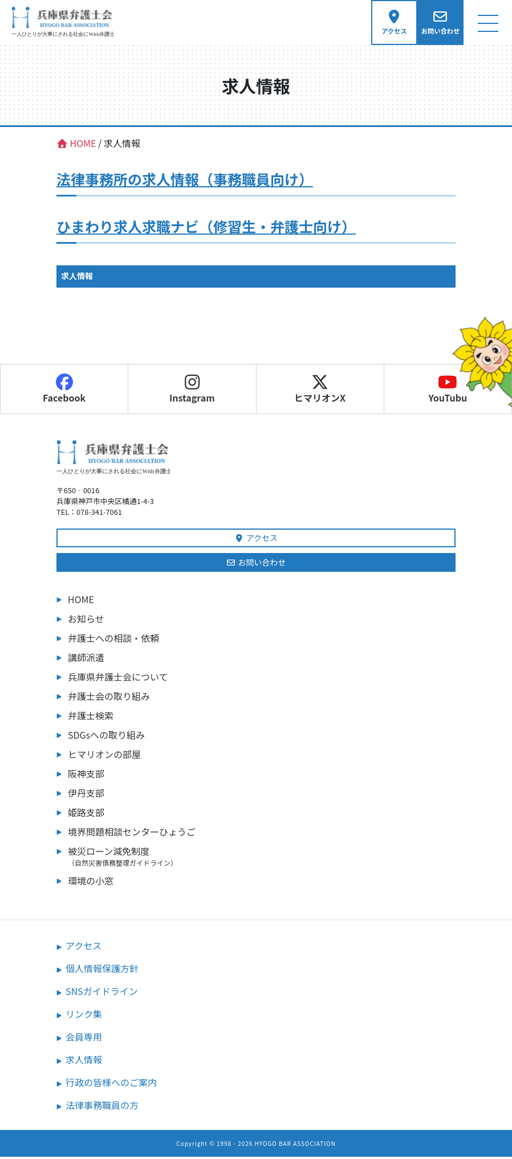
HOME (81, 601)
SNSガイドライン (102, 993)
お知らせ (86, 621)
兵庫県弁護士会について (118, 679)
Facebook (64, 391)
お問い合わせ (256, 564)
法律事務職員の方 (102, 1107)
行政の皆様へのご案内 (111, 1084)
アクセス (256, 540)
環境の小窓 (90, 883)
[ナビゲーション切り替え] (488, 23)
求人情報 (77, 278)
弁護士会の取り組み (109, 698)
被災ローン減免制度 (262, 858)
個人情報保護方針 (102, 970)
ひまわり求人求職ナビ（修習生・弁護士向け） (206, 228)
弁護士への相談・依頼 (113, 640)
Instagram (192, 391)
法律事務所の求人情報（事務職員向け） (184, 181)
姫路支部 (86, 814)
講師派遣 (86, 659)
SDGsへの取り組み (106, 737)
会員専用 (84, 1039)
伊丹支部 (86, 795)
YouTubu (447, 391)
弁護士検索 (90, 717)
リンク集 (84, 1016)
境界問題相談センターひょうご (132, 834)
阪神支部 (86, 776)
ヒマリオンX (320, 391)
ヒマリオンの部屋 (104, 756)
